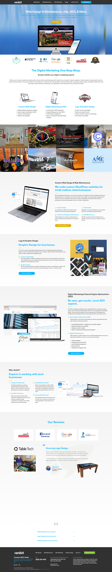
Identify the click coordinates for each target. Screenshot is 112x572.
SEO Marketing (58, 2)
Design (66, 2)
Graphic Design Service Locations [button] (47, 540)
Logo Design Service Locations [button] (46, 536)
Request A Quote (90, 552)
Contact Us (86, 2)
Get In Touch (56, 21)
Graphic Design (69, 552)
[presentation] (55, 524)
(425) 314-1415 (74, 2)
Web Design (37, 2)
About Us (78, 552)
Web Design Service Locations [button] (46, 531)
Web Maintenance (47, 2)
